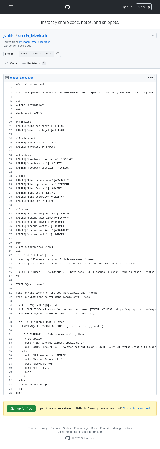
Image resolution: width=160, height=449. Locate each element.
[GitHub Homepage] (67, 438)
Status (67, 428)
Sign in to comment (136, 408)
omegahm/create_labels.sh (34, 42)
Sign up (144, 7)
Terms (32, 428)
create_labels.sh (32, 35)
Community (81, 428)
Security (55, 428)
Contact (104, 428)
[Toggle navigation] (10, 7)
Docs (94, 428)
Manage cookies (122, 428)
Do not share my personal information (80, 432)
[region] (80, 238)
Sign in (127, 7)
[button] (57, 54)
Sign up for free (21, 408)
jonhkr (9, 35)
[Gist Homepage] (67, 6)
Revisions (34, 63)
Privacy (43, 428)
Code (11, 63)
